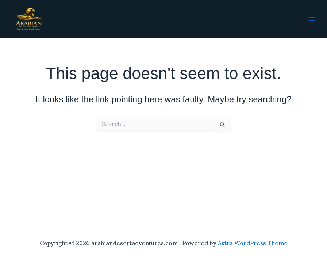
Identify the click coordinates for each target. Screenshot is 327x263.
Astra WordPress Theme (253, 243)
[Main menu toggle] (312, 19)
